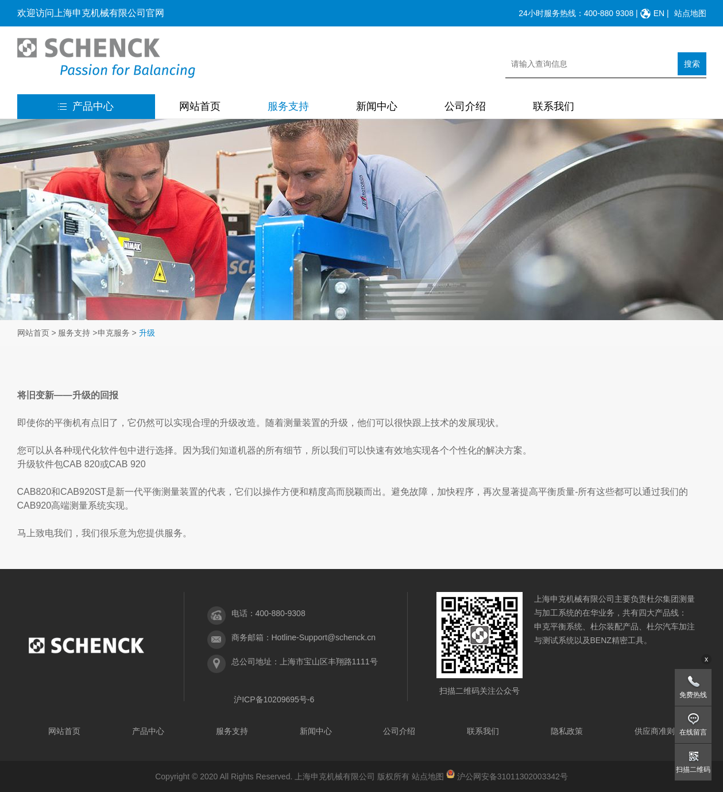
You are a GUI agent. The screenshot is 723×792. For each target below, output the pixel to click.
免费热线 (693, 695)
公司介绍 (465, 106)
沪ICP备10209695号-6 (274, 699)
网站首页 (200, 106)
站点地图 (690, 13)
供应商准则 (655, 731)
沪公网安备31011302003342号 (512, 776)
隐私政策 (567, 731)
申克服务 (114, 332)
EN (659, 13)
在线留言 (693, 732)
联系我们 (553, 106)
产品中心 (86, 106)
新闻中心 (376, 106)
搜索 (692, 63)
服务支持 (288, 106)
